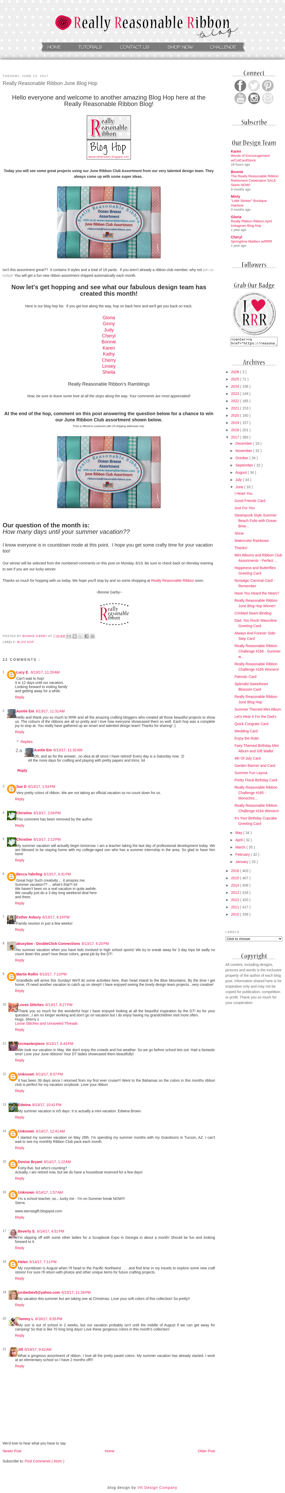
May (239, 834)
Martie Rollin (27, 974)
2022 (235, 402)
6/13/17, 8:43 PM (59, 1044)
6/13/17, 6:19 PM (56, 917)
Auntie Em (25, 711)
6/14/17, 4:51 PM (50, 1231)
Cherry (109, 360)
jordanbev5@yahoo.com (39, 1292)
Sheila (108, 372)
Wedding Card (246, 733)
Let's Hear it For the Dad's (255, 718)
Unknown (26, 1074)
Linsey (109, 366)
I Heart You (243, 495)
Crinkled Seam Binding (252, 615)
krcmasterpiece (31, 1044)
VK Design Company (157, 1487)
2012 (235, 901)
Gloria (109, 317)
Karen (109, 348)
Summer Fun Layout (250, 774)
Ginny (109, 323)
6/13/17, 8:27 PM (59, 1005)
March (240, 849)
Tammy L (25, 1319)
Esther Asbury (28, 917)
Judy (109, 329)
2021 (235, 410)
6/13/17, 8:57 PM (49, 1074)
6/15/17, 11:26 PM (76, 1292)
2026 (235, 373)
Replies (26, 742)
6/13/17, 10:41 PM (46, 1105)
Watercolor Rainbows (251, 542)
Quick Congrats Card (251, 725)
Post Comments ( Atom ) (44, 1461)
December (244, 445)
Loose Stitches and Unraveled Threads (46, 1023)
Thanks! (240, 549)
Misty (235, 196)
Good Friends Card (249, 502)
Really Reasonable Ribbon (172, 580)
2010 (235, 916)
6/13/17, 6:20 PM (95, 944)
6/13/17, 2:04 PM (47, 813)
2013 (235, 894)
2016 (235, 872)
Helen (23, 1262)
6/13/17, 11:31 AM (50, 711)
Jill (20, 1349)
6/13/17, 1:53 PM (41, 786)
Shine (239, 535)
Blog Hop (25, 641)
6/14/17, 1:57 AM (49, 1192)
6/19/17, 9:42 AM (38, 1349)
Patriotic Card (245, 678)
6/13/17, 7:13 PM (53, 974)
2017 (235, 439)
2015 (235, 880)
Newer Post (12, 1451)
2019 (235, 424)
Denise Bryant (30, 1162)
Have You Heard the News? (256, 595)
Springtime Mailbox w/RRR (251, 241)
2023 (235, 395)
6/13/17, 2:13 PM (47, 839)
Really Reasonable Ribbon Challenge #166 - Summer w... (257, 652)
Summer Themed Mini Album (257, 711)
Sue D (21, 786)
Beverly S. (26, 1231)
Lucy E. (22, 672)
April (239, 841)
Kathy (109, 354)
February (243, 856)
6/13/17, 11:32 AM (67, 750)
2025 (235, 381)
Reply (19, 697)
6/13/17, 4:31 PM (57, 874)
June (239, 488)
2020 (235, 417)
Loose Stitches (31, 1005)
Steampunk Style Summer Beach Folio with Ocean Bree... (255, 522)
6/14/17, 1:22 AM (57, 1162)
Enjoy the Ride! (246, 740)
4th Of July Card (247, 760)
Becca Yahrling (29, 874)
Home (109, 1451)
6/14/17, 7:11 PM (42, 1262)
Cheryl (109, 335)
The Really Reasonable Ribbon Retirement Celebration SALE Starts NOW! (255, 180)
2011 (235, 909)
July (239, 481)
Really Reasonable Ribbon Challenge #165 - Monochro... (255, 794)
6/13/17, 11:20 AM (45, 672)
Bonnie (109, 341)
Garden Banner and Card (254, 767)
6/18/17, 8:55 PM (48, 1319)
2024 (235, 388)
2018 (235, 431)
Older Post (206, 1451)
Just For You (244, 509)
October (242, 459)
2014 (235, 887)
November (244, 452)
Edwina (24, 1105)
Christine (24, 813)
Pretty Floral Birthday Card (255, 782)
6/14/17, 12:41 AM (50, 1131)
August (241, 474)
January (242, 863)
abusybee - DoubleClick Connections (48, 944)
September (244, 467)
